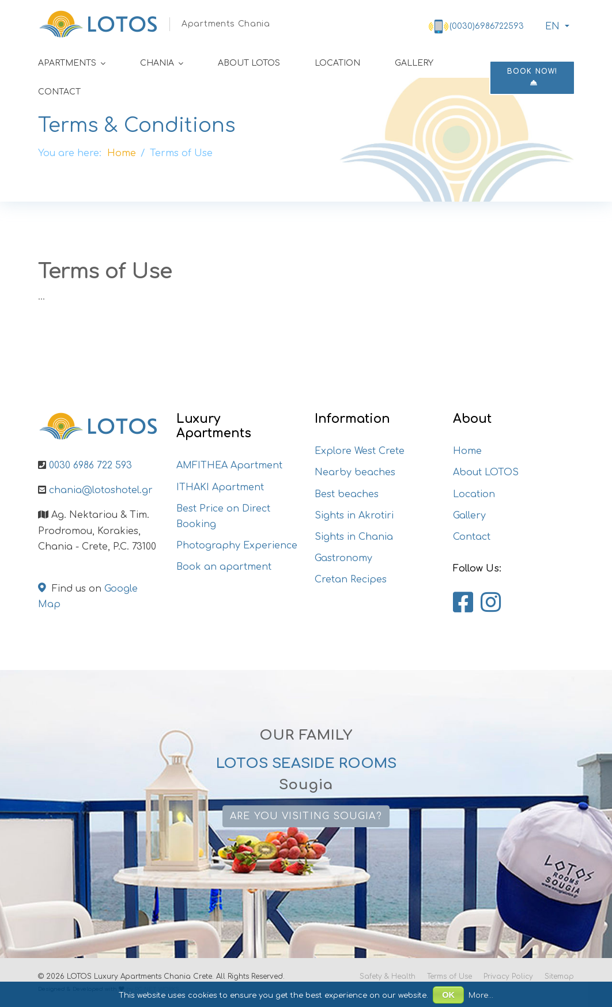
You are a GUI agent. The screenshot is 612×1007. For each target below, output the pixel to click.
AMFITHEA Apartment (229, 465)
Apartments (67, 63)
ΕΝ (550, 26)
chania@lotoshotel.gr (101, 490)
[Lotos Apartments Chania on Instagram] (491, 603)
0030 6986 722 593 (90, 465)
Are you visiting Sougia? (305, 816)
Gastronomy (343, 558)
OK (448, 995)
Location (337, 63)
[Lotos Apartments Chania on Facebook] (463, 603)
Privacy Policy (508, 976)
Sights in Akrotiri (354, 515)
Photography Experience (236, 545)
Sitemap (559, 976)
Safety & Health (387, 976)
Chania (157, 63)
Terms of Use (449, 976)
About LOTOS (249, 63)
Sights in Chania (354, 537)
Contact (59, 92)
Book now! (532, 76)
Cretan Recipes (351, 579)
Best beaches (347, 494)
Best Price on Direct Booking (223, 516)
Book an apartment (223, 567)
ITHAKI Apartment (220, 487)
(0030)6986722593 (486, 26)
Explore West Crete (360, 451)
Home (467, 451)
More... (481, 995)
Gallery (414, 63)
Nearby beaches (355, 472)
